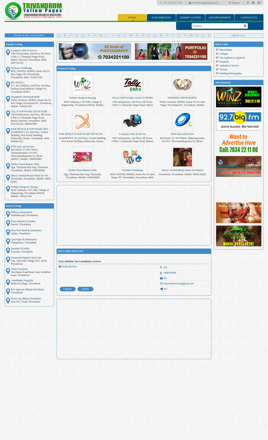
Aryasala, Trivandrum (22, 251)
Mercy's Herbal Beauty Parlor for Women (31, 175)
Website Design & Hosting (24, 186)
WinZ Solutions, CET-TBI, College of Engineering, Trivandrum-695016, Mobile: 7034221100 (30, 193)
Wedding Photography (231, 73)
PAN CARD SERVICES (70, 251)
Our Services (161, 17)
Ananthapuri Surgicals (22, 280)
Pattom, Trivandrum (21, 224)
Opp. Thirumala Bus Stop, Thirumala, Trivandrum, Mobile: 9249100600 (30, 169)
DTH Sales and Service (22, 146)
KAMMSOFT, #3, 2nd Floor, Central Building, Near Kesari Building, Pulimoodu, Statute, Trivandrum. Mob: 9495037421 (30, 137)
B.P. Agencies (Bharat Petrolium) (27, 289)
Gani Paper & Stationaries (24, 239)
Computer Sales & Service (24, 50)
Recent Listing (13, 205)
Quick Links (221, 44)
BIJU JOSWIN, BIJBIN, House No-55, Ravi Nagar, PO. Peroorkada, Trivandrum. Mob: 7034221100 (30, 74)
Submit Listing (190, 17)
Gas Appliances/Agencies (232, 57)
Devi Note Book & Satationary (26, 230)
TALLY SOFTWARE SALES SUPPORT (31, 111)
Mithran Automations (21, 212)
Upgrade (67, 288)
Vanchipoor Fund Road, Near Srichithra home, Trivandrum (30, 274)
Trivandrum (17, 292)
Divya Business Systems (23, 221)
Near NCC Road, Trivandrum (25, 301)
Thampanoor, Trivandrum (24, 242)
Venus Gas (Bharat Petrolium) (26, 298)
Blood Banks (226, 49)
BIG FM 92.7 (17, 82)
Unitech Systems (19, 269)
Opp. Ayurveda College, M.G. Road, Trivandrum (29, 262)
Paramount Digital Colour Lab (26, 257)
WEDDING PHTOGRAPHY (25, 97)
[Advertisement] (134, 215)
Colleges (224, 53)
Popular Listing (14, 44)
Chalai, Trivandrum (20, 233)
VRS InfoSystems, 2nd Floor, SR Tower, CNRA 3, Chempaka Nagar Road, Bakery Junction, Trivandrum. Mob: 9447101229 (31, 58)
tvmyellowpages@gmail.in (205, 2)
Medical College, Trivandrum (25, 283)
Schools (223, 69)
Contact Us (249, 17)
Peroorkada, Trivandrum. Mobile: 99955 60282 (31, 180)
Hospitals (224, 61)
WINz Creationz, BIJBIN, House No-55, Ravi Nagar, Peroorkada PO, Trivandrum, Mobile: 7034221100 (31, 103)
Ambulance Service (229, 65)
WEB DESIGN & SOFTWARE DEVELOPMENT (31, 129)
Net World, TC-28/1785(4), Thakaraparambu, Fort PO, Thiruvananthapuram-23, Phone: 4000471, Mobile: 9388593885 (27, 154)
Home (132, 17)
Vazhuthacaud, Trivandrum (24, 215)
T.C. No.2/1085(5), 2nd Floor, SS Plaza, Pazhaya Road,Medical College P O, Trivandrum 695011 (31, 88)
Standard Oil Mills (20, 248)
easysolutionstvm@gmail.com (179, 283)
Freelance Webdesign (21, 68)
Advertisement (219, 17)
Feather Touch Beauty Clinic (25, 164)
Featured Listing (66, 68)
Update (85, 288)
